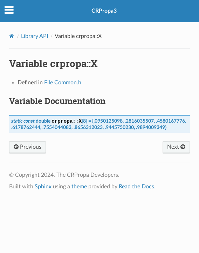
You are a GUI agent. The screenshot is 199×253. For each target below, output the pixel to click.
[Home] (11, 36)
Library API (34, 36)
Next (176, 147)
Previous (27, 147)
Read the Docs (136, 186)
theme (79, 186)
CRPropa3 (104, 11)
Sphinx (43, 186)
